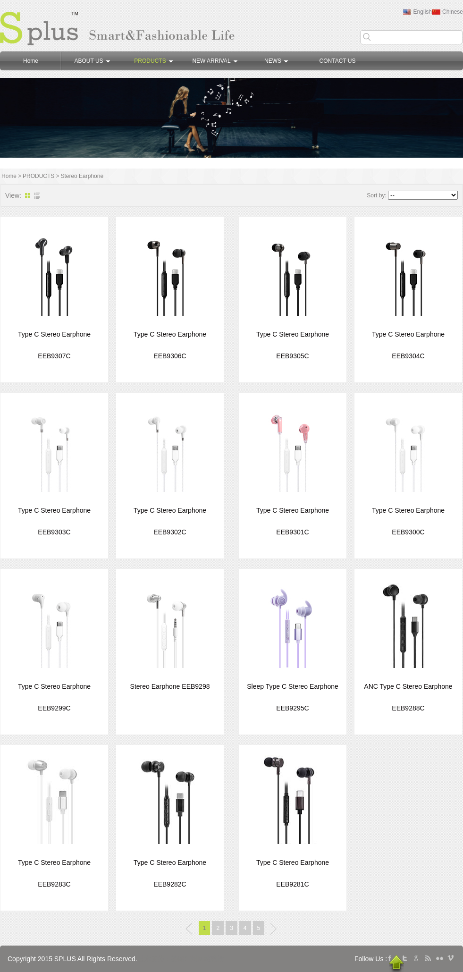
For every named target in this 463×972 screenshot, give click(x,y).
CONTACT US (338, 61)
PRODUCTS (153, 61)
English (422, 11)
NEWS (276, 61)
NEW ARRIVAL (214, 61)
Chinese (452, 11)
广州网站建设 (204, 959)
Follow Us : (370, 959)
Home (30, 61)
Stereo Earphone (81, 176)
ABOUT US (91, 61)
